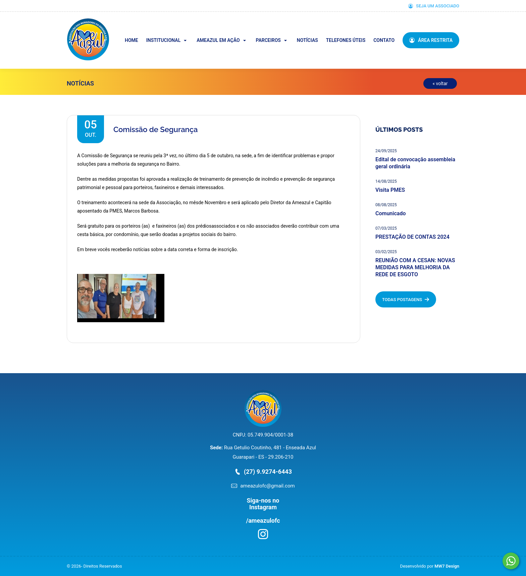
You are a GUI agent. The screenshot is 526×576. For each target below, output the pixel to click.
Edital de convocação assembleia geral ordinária (415, 163)
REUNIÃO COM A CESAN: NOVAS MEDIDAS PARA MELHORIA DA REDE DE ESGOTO (415, 267)
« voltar (440, 83)
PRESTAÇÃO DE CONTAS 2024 (412, 237)
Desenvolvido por (429, 566)
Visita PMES (390, 190)
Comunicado (390, 213)
